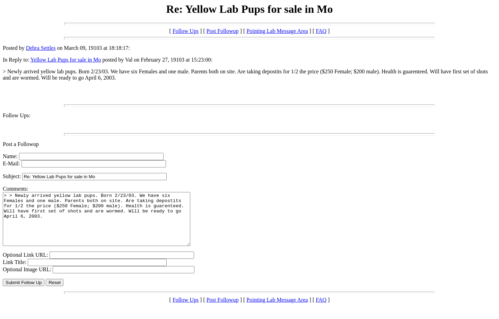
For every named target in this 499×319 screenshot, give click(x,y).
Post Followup (223, 31)
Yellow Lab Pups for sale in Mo (65, 60)
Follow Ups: (16, 115)
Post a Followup (21, 144)
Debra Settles (41, 48)
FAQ (321, 31)
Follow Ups (186, 31)
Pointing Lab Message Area (277, 31)
